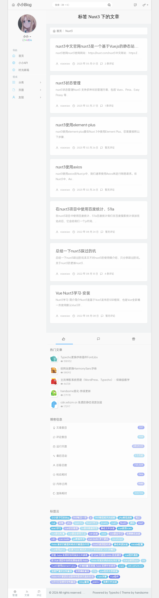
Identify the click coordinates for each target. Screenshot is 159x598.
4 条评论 (109, 273)
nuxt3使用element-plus (75, 124)
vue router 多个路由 (98, 539)
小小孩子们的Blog (60, 517)
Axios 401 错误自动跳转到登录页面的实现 (72, 576)
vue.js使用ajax (131, 560)
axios (103, 533)
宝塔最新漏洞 (82, 571)
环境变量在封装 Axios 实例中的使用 (97, 566)
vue (53, 523)
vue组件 (114, 576)
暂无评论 (110, 147)
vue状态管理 (71, 528)
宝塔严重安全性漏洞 (61, 571)
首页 (57, 31)
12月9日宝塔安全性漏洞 (63, 582)
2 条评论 (109, 63)
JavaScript (117, 539)
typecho (78, 523)
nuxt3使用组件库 (102, 544)
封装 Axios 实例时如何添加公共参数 (69, 555)
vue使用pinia (58, 549)
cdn (53, 539)
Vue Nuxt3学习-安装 (73, 293)
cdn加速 (93, 533)
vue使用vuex (125, 528)
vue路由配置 (58, 533)
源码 (132, 523)
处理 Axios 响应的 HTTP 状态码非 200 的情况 (92, 549)
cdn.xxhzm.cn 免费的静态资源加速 (81, 402)
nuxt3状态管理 (68, 83)
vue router (64, 539)
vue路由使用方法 (77, 533)
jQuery (104, 523)
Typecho (114, 592)
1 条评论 (109, 105)
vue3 (114, 523)
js (90, 517)
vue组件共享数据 (109, 571)
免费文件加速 (110, 582)
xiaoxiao (65, 63)
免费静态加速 (133, 533)
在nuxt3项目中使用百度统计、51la (85, 209)
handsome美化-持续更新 (76, 391)
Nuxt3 (123, 523)
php (69, 523)
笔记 (138, 517)
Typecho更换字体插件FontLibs (79, 357)
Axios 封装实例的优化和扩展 (105, 560)
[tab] (63, 338)
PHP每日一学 (79, 517)
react (140, 523)
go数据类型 (79, 539)
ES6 (94, 571)
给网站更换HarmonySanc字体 (79, 368)
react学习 (56, 528)
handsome (141, 592)
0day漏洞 (84, 582)
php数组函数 (125, 517)
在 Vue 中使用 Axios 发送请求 (106, 555)
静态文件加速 (108, 528)
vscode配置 (137, 544)
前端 (61, 523)
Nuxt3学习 (91, 523)
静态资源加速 (121, 544)
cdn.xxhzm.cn (135, 566)
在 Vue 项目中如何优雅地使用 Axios (69, 560)
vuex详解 (102, 576)
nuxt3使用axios (69, 167)
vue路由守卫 (116, 533)
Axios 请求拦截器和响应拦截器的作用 (70, 544)
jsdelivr (96, 582)
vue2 (121, 566)
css (143, 560)
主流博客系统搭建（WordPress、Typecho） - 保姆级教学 (95, 380)
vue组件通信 (131, 555)
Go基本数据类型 (89, 528)
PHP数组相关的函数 (105, 517)
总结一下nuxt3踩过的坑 (76, 251)
